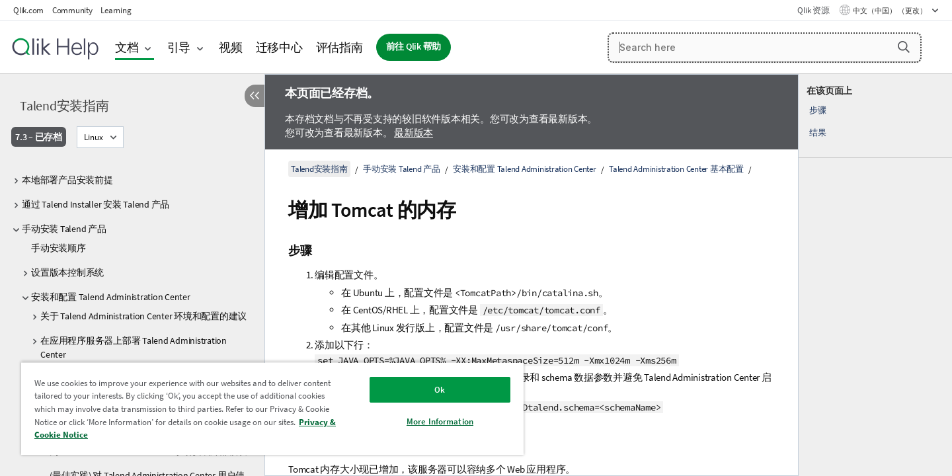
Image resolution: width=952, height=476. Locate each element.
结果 (817, 132)
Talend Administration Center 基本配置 (676, 169)
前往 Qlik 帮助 (414, 46)
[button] (904, 47)
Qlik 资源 (813, 10)
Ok (439, 389)
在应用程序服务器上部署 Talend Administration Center (133, 347)
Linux (93, 137)
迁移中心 (279, 47)
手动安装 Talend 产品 (64, 229)
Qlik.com (28, 10)
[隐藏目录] (254, 96)
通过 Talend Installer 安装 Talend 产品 (95, 204)
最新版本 (413, 132)
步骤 (817, 110)
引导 (179, 47)
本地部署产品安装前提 (67, 180)
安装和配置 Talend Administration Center (110, 297)
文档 (127, 47)
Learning (115, 10)
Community (72, 10)
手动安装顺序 (58, 248)
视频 (231, 47)
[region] (272, 408)
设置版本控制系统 (67, 272)
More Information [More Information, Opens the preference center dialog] (440, 421)
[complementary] (875, 275)
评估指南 (339, 47)
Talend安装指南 (64, 105)
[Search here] (764, 47)
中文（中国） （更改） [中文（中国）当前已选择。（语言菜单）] (890, 10)
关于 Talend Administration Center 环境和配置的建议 (143, 316)
